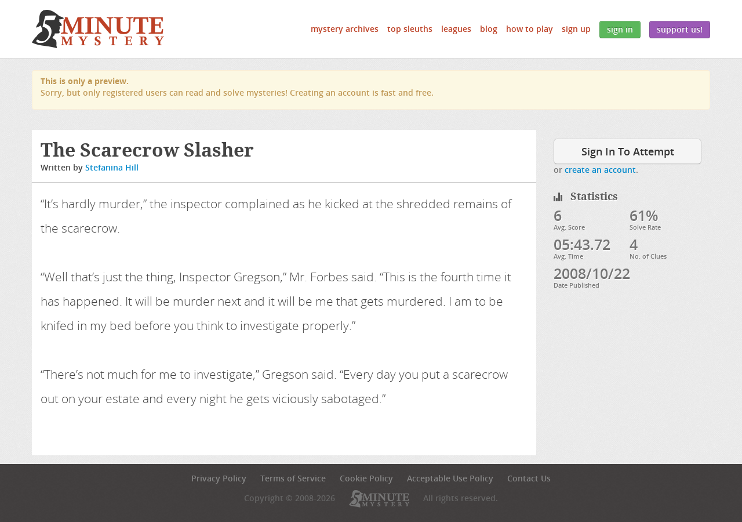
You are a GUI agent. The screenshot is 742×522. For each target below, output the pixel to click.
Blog (488, 28)
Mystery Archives (345, 28)
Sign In (620, 29)
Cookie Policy (366, 478)
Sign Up (576, 28)
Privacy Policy (218, 478)
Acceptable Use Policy (450, 478)
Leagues (456, 28)
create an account (600, 169)
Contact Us (529, 478)
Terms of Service (293, 478)
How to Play (529, 28)
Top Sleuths (409, 28)
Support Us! (680, 29)
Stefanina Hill (112, 167)
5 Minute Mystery (98, 29)
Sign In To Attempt (627, 151)
